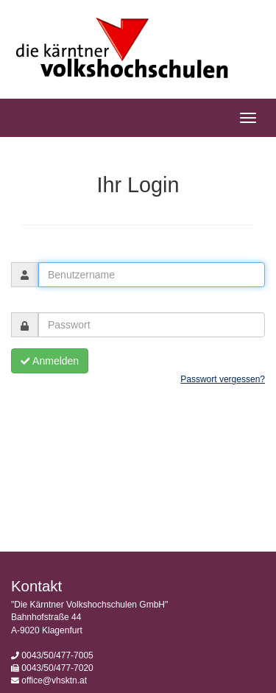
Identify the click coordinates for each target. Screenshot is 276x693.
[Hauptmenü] (248, 117)
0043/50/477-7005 (57, 655)
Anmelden (50, 361)
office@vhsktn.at (54, 680)
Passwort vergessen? (222, 379)
